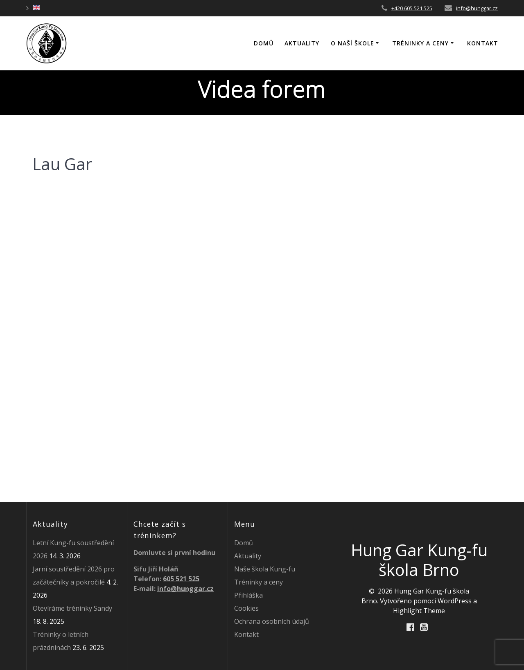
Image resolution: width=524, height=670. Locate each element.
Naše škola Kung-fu (264, 568)
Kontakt (482, 43)
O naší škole (352, 43)
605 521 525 (181, 578)
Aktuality (302, 43)
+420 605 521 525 (411, 8)
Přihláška (248, 595)
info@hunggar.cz (477, 8)
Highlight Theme (419, 610)
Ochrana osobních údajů (271, 621)
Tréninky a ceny (420, 43)
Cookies (246, 608)
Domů (243, 542)
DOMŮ (263, 43)
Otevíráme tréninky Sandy (72, 608)
